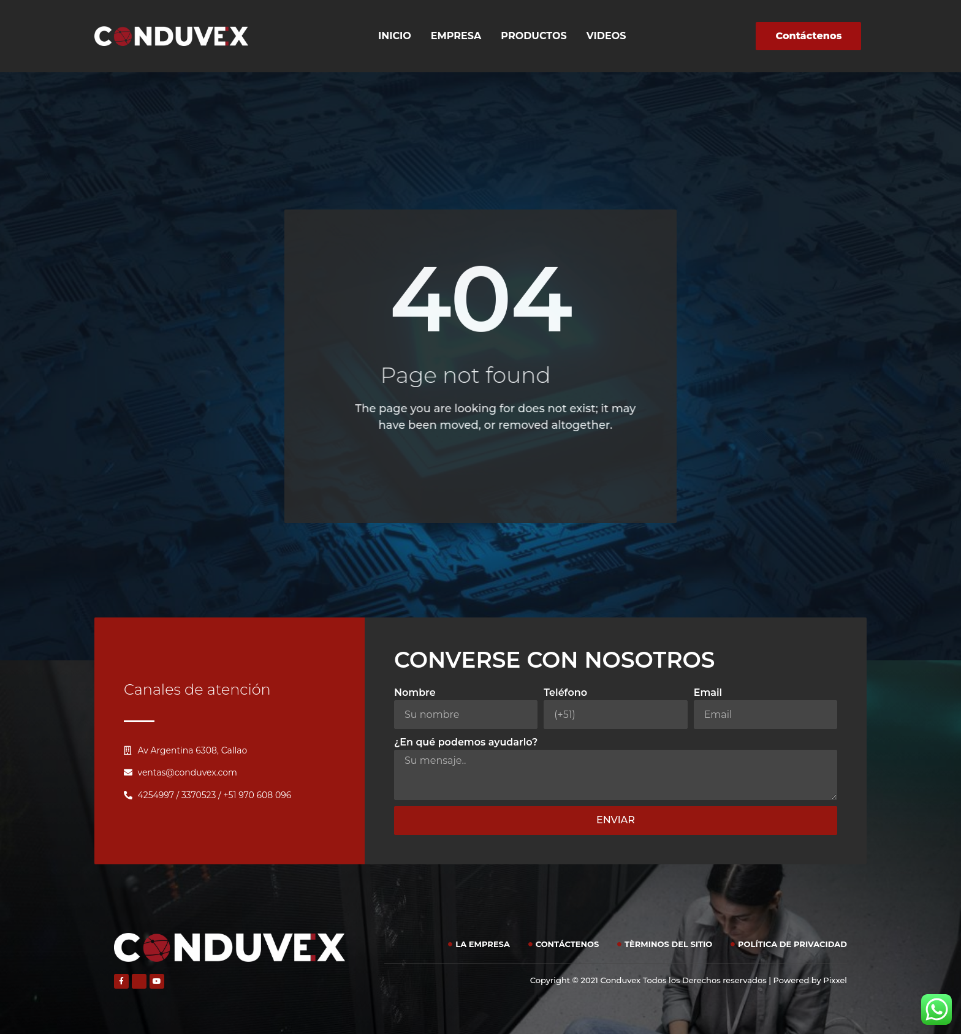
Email (708, 692)
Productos (533, 36)
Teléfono (565, 692)
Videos (606, 36)
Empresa (456, 36)
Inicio (394, 36)
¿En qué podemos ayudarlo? (465, 742)
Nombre (415, 692)
